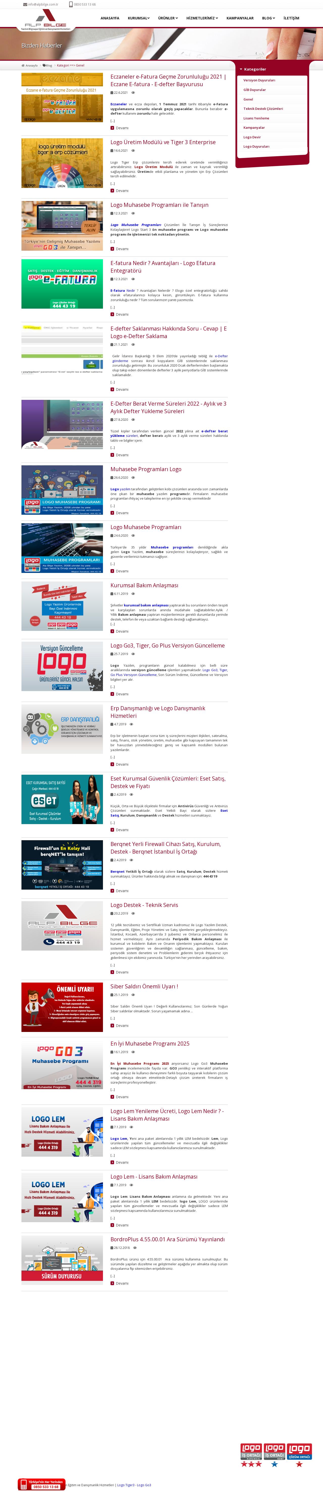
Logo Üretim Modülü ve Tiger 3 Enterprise (163, 142)
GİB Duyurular (255, 89)
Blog (49, 65)
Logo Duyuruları (257, 146)
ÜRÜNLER (168, 18)
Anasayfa (32, 65)
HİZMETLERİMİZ (202, 18)
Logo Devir (252, 137)
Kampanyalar (254, 127)
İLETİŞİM (291, 18)
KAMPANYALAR (240, 18)
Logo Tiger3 (125, 1485)
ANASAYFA (110, 18)
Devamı (122, 127)
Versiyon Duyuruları (259, 80)
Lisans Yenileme (256, 118)
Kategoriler (255, 69)
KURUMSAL (139, 18)
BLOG (268, 18)
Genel (248, 99)
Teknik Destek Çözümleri (263, 108)
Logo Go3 (144, 1485)
